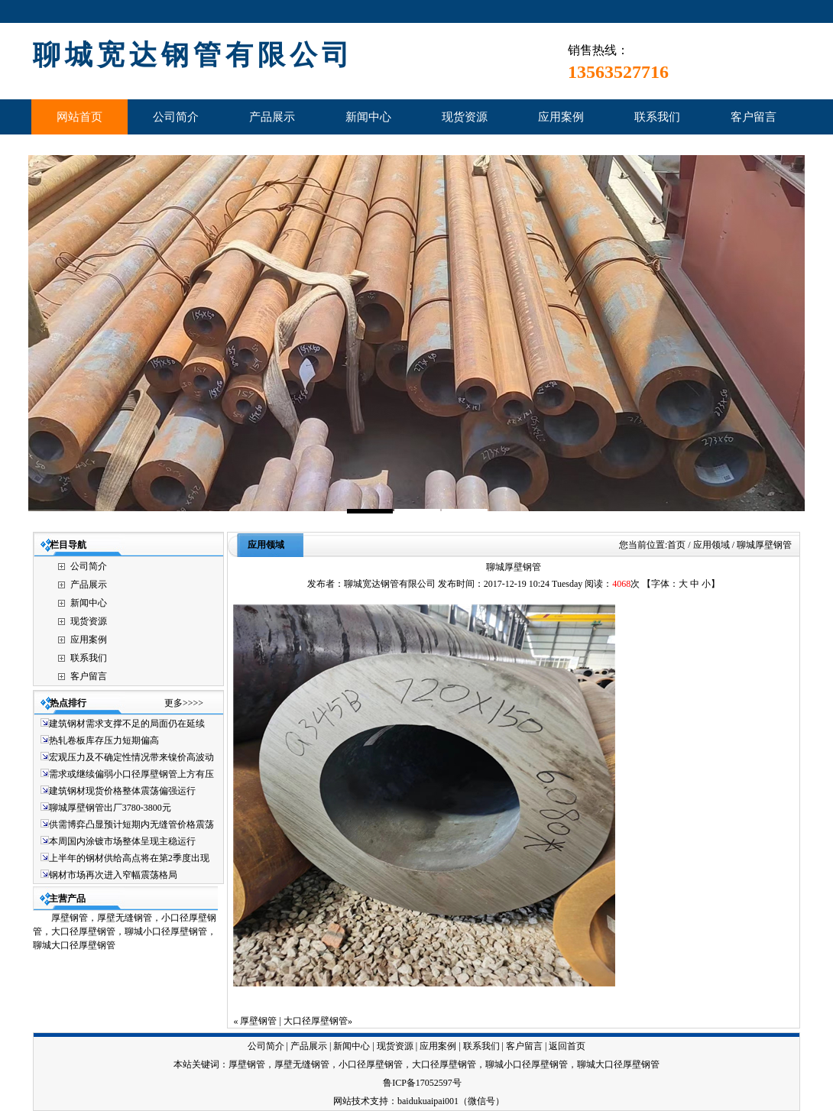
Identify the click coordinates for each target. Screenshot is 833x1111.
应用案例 (88, 639)
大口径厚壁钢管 (316, 1020)
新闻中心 (88, 603)
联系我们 (88, 658)
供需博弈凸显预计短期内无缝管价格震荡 (131, 824)
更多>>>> (183, 703)
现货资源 (88, 621)
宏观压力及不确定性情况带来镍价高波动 (131, 757)
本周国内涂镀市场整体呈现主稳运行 (122, 841)
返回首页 (567, 1046)
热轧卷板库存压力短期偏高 (104, 740)
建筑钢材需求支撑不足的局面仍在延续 (127, 723)
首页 (676, 544)
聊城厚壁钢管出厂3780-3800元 (110, 807)
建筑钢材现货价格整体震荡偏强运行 (122, 790)
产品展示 (88, 584)
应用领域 (266, 544)
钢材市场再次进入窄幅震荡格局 (113, 875)
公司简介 (88, 566)
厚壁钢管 (258, 1020)
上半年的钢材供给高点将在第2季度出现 (129, 858)
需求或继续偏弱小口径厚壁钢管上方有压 (131, 774)
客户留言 (88, 676)
